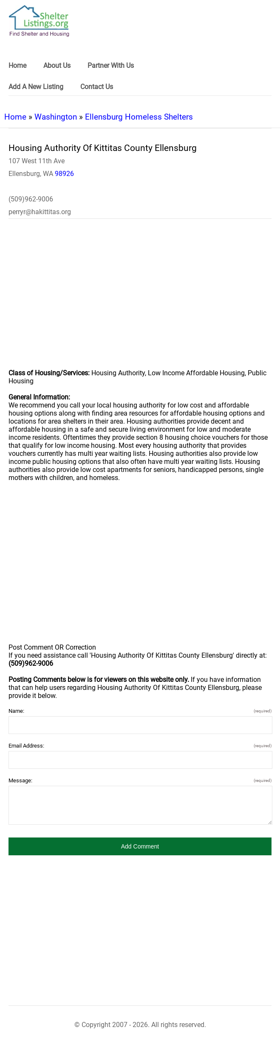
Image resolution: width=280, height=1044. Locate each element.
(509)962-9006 (30, 199)
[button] (140, 846)
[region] (140, 299)
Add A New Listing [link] (35, 87)
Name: (140, 711)
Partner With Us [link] (111, 65)
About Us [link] (57, 65)
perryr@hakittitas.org (39, 212)
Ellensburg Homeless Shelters (139, 117)
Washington (55, 117)
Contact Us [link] (96, 87)
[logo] (39, 21)
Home (15, 117)
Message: (140, 780)
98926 (64, 174)
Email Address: (140, 746)
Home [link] (17, 65)
